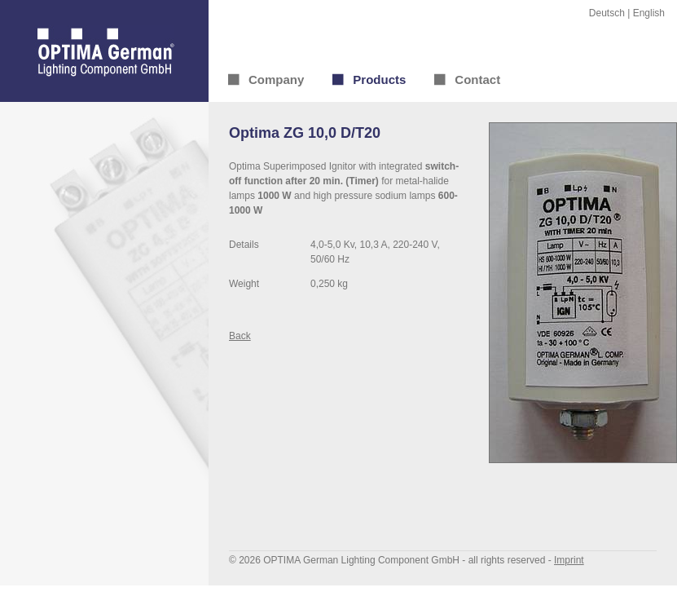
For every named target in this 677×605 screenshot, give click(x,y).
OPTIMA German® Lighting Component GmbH (104, 51)
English (649, 13)
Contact (477, 79)
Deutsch (607, 13)
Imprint (569, 560)
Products (379, 79)
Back (240, 336)
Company (276, 79)
